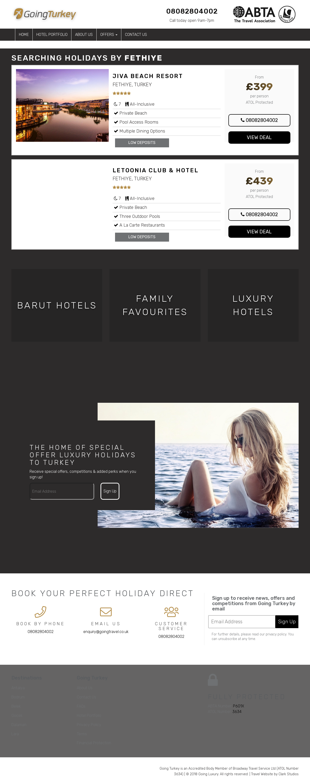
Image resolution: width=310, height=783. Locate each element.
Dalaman (18, 724)
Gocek (17, 715)
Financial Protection (94, 743)
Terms (82, 734)
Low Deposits (141, 142)
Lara (15, 734)
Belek (16, 706)
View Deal (259, 137)
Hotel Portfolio (52, 34)
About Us (84, 34)
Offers (108, 34)
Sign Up (109, 491)
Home (24, 34)
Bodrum (18, 697)
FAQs (81, 706)
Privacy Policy (89, 724)
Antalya (18, 688)
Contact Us (136, 34)
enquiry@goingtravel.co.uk (106, 631)
